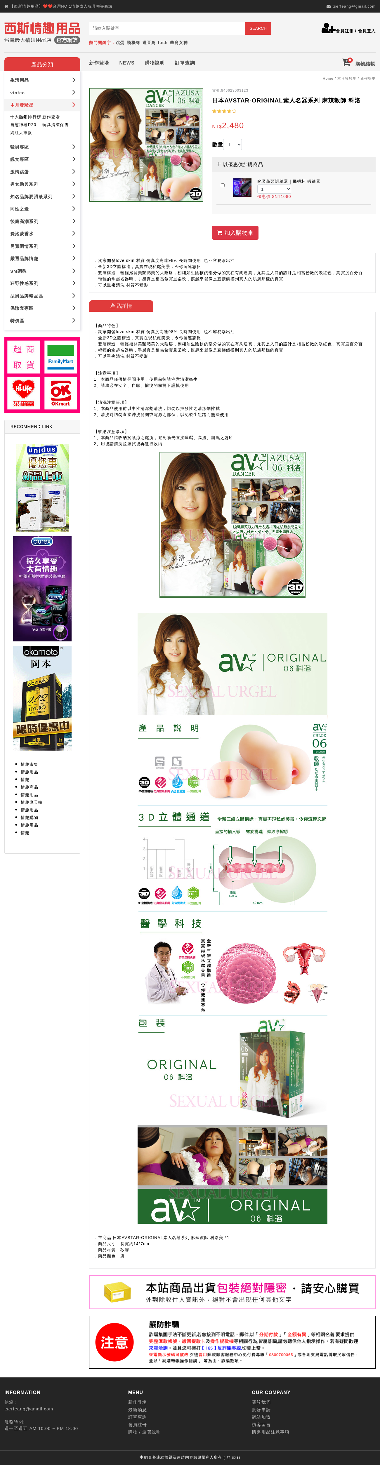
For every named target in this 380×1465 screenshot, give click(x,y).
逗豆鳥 (149, 42)
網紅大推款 (21, 132)
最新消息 (137, 1409)
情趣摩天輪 (32, 802)
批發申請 (261, 1409)
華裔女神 (179, 42)
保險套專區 (43, 308)
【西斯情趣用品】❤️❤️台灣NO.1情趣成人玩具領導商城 (61, 6)
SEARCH (258, 28)
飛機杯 (133, 42)
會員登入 (367, 31)
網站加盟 (261, 1416)
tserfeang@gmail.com (354, 6)
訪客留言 (261, 1424)
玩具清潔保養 (55, 124)
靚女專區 (43, 159)
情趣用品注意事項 (270, 1431)
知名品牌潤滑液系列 (43, 196)
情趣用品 (29, 772)
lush (163, 42)
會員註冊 (344, 31)
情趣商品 (29, 787)
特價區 (43, 320)
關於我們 (261, 1402)
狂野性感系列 (43, 283)
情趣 (25, 779)
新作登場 (99, 62)
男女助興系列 (43, 184)
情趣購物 (29, 817)
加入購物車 (235, 232)
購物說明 (155, 62)
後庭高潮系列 (43, 221)
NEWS (126, 62)
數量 (217, 144)
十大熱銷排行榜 (25, 116)
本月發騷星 (43, 104)
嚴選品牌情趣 (43, 258)
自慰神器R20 (23, 124)
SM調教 (43, 270)
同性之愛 (43, 208)
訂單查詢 (185, 62)
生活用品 (43, 80)
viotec (43, 92)
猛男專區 (43, 146)
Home (328, 78)
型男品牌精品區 (43, 295)
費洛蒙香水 (43, 233)
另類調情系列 (43, 245)
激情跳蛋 (43, 171)
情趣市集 (29, 764)
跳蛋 (120, 42)
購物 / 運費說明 (144, 1431)
